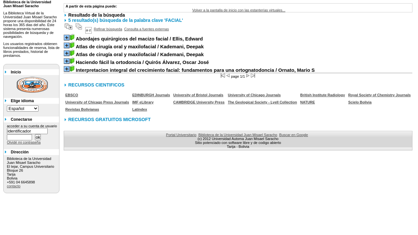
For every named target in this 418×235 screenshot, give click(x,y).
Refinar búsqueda (108, 29)
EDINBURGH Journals (151, 95)
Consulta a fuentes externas (146, 29)
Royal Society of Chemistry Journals (379, 95)
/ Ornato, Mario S (195, 70)
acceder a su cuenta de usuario (32, 126)
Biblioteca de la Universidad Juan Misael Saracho (237, 135)
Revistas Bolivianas (82, 109)
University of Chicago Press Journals (97, 102)
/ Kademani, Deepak (140, 46)
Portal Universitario (181, 135)
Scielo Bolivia (360, 102)
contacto (14, 186)
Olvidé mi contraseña (23, 142)
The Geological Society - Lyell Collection (262, 102)
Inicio (16, 72)
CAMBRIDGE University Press (199, 102)
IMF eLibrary (142, 102)
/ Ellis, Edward (139, 38)
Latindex (139, 109)
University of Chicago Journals (254, 95)
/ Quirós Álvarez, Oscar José (142, 62)
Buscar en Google (293, 135)
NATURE (307, 102)
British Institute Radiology (322, 95)
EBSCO (71, 95)
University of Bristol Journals (198, 95)
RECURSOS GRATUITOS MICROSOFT (109, 119)
